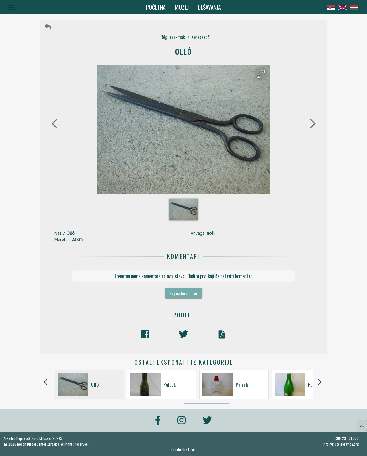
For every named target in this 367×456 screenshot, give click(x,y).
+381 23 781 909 (346, 438)
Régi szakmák (173, 37)
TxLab (192, 449)
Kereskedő (200, 37)
